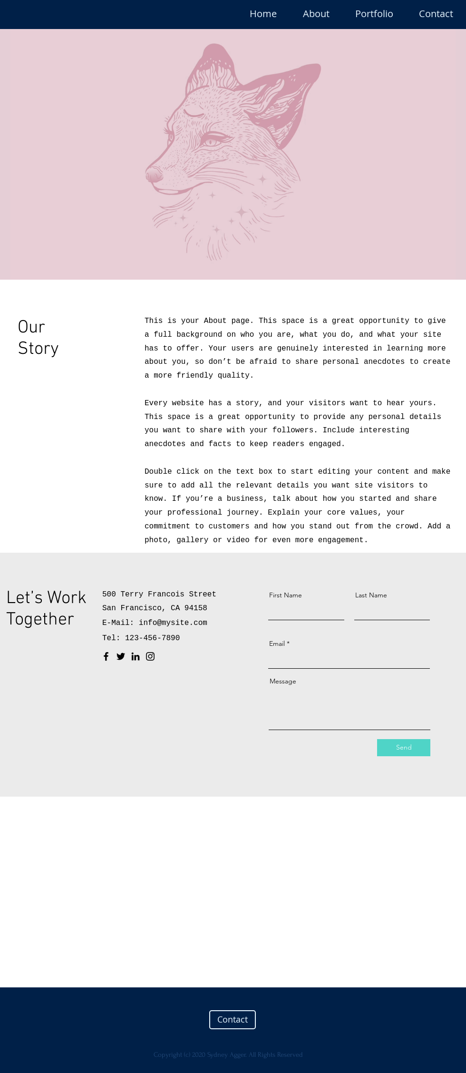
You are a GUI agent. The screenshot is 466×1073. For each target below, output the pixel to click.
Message (283, 681)
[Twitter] (120, 656)
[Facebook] (106, 656)
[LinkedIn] (135, 656)
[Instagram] (150, 656)
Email (277, 643)
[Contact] (232, 1019)
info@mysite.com (173, 623)
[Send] (403, 747)
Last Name (371, 595)
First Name (285, 595)
